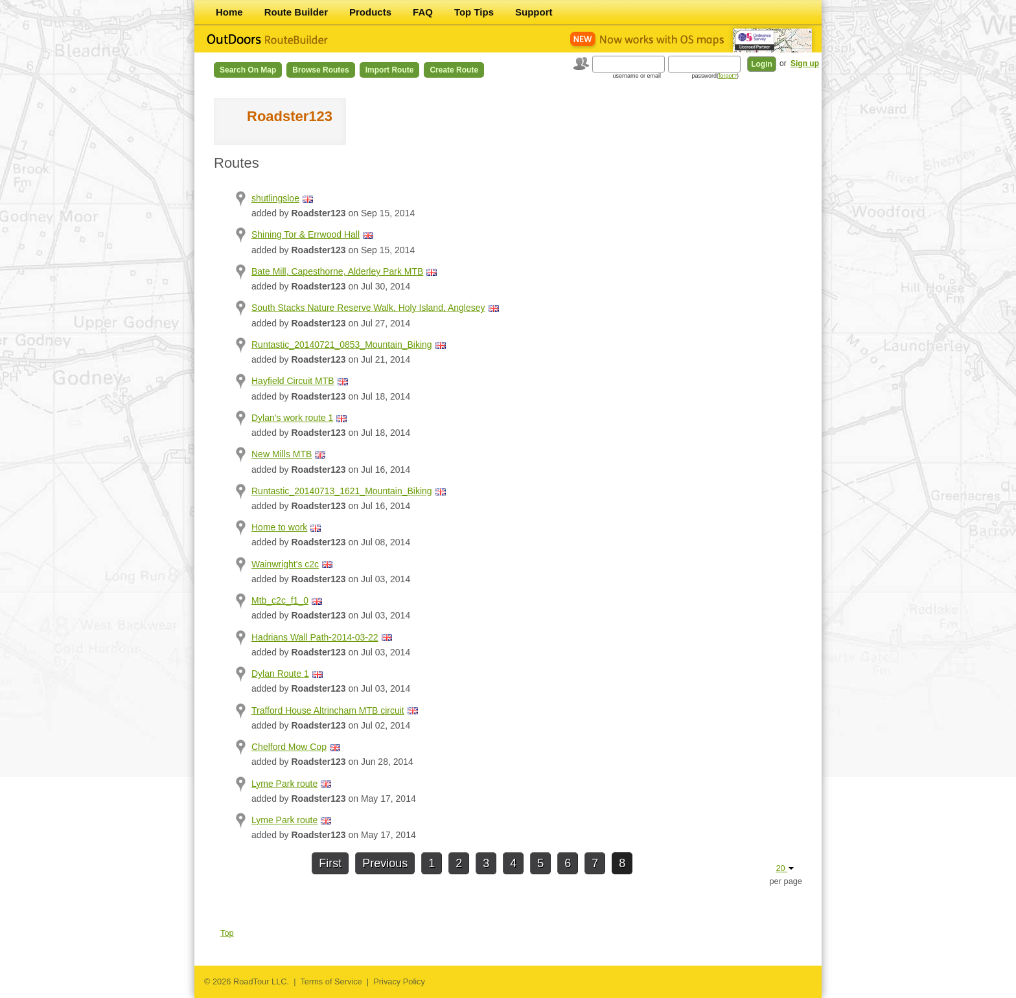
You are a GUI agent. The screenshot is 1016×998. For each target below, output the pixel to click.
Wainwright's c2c (285, 564)
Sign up (805, 63)
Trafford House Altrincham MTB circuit (327, 710)
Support (534, 11)
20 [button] (785, 868)
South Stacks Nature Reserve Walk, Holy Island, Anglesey (368, 307)
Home (229, 11)
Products (370, 11)
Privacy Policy (399, 981)
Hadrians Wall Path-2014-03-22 (314, 637)
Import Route (389, 69)
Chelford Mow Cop (289, 747)
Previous (385, 863)
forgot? (728, 76)
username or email (636, 76)
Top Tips (474, 11)
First (330, 863)
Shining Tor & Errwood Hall (305, 234)
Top (227, 933)
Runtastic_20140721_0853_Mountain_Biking (341, 344)
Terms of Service (331, 981)
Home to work (279, 527)
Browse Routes (320, 69)
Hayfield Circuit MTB (292, 381)
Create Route (454, 69)
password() (715, 76)
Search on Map (248, 69)
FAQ (423, 11)
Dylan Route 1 (280, 673)
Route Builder (296, 11)
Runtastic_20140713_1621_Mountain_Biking (341, 491)
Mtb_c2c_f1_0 (279, 600)
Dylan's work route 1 (292, 418)
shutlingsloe (275, 198)
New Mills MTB (281, 454)
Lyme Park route (284, 783)
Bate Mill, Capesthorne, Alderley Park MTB (337, 271)
